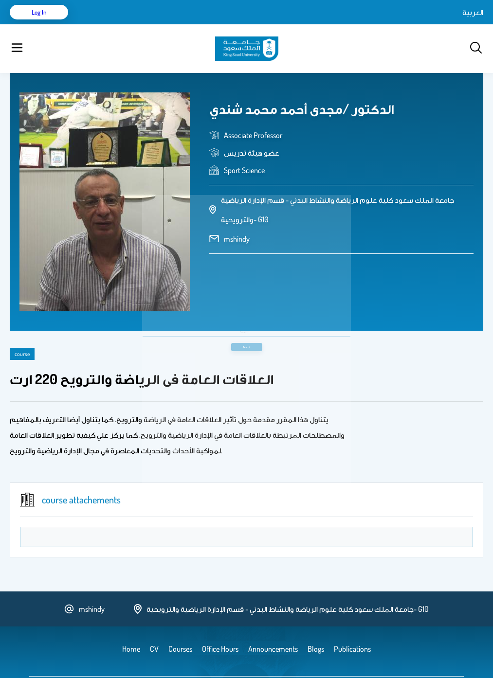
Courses (192, 24)
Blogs (222, 24)
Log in (447, 24)
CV (119, 24)
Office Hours (318, 24)
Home (97, 24)
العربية (390, 24)
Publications (152, 24)
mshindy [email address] (237, 214)
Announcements (265, 24)
